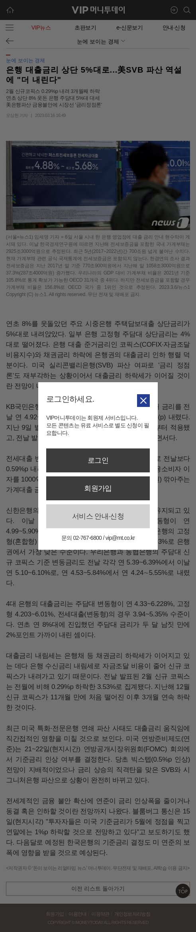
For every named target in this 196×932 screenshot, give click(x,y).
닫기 (143, 400)
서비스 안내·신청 (98, 516)
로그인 (98, 460)
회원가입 (98, 488)
